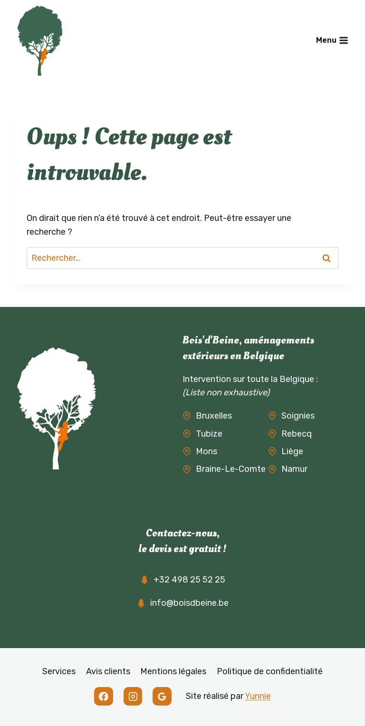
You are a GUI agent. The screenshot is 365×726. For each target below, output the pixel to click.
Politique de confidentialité (270, 671)
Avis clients (108, 671)
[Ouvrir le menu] (332, 40)
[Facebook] (103, 696)
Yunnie (258, 696)
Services (59, 671)
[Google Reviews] (162, 696)
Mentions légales (173, 671)
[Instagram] (133, 696)
